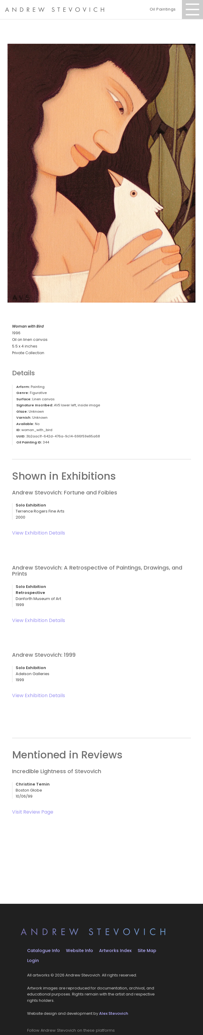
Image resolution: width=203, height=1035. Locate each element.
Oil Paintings (163, 9)
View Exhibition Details (38, 532)
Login (33, 960)
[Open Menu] (192, 9)
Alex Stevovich (113, 1013)
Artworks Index (115, 951)
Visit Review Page (32, 811)
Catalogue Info (43, 951)
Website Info (79, 951)
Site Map (147, 951)
